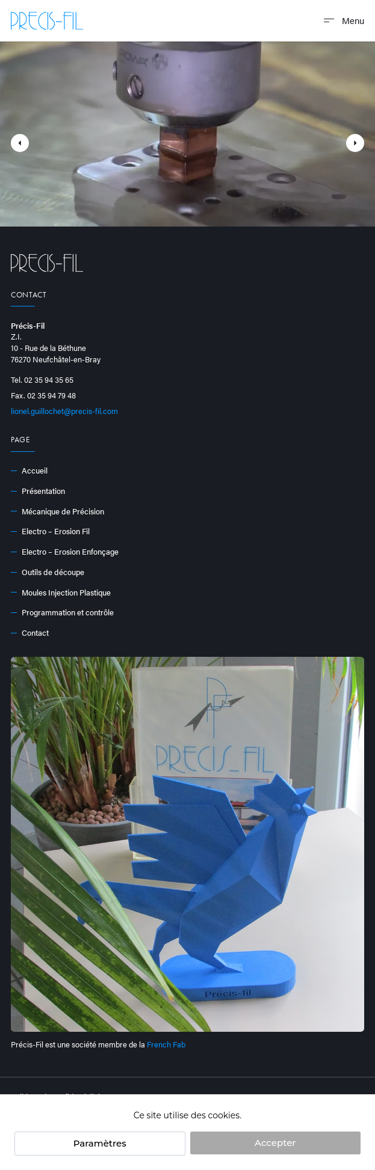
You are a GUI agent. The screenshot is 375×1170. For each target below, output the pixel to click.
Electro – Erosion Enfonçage (65, 551)
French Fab (166, 1044)
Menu (344, 20)
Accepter (275, 1142)
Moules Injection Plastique (61, 592)
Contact (30, 632)
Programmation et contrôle (62, 612)
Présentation (38, 491)
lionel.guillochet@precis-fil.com (64, 411)
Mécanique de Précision (57, 511)
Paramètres (99, 1143)
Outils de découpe (47, 572)
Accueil (29, 470)
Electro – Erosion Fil (50, 531)
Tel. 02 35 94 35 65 (42, 379)
